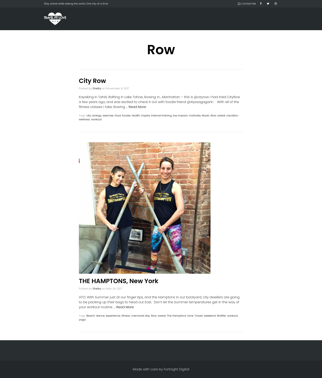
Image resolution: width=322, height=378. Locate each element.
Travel (198, 316)
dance (100, 316)
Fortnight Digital (176, 369)
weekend (210, 316)
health (136, 115)
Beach (90, 316)
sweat (221, 115)
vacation (232, 115)
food (118, 115)
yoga (82, 320)
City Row (92, 81)
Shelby (97, 88)
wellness (84, 119)
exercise (108, 115)
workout (96, 119)
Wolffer (221, 316)
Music (205, 115)
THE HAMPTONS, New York (118, 281)
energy (96, 115)
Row (213, 115)
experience (113, 316)
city (88, 115)
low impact (180, 115)
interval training (161, 115)
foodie (126, 115)
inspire (145, 115)
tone (190, 316)
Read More (137, 107)
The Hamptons (176, 316)
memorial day (140, 316)
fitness (126, 316)
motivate (195, 115)
